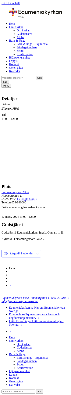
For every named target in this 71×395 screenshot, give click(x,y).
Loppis (13, 60)
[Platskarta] (35, 152)
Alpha (20, 37)
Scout (20, 50)
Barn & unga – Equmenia (32, 44)
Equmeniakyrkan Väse (15, 192)
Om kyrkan (23, 30)
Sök (39, 77)
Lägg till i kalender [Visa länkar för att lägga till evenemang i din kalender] (22, 253)
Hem (12, 23)
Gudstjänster (24, 33)
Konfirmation (25, 54)
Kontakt (14, 64)
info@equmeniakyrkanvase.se (20, 301)
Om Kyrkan (16, 27)
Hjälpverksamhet (19, 57)
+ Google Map (25, 199)
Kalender (14, 71)
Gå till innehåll (11, 3)
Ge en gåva (16, 67)
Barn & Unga (17, 40)
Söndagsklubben (27, 47)
